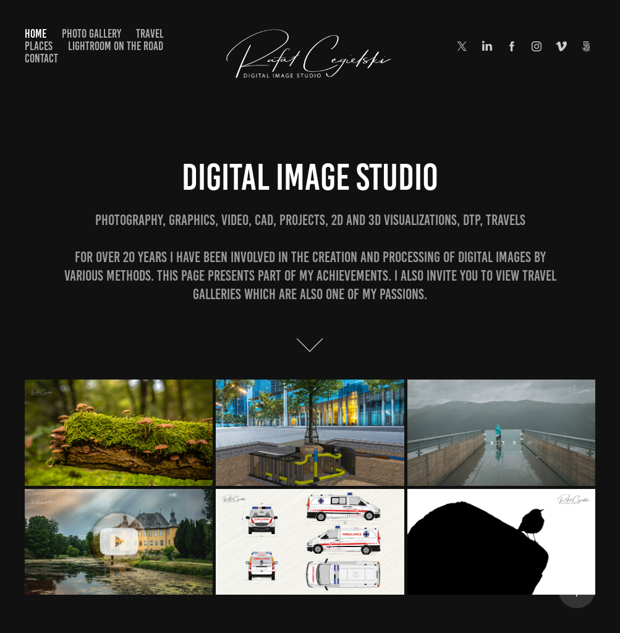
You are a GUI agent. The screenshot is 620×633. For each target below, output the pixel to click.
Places (39, 46)
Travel (150, 33)
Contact (41, 58)
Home (35, 33)
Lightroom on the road (115, 46)
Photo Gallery (91, 33)
